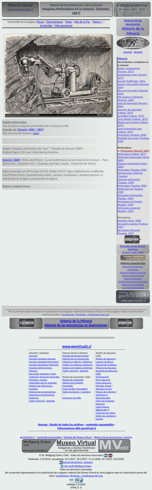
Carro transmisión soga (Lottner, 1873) (130, 130)
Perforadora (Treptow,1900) (132, 169)
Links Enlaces (102, 406)
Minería (122, 58)
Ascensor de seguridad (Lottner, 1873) (129, 111)
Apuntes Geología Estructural (44, 361)
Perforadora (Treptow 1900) (132, 185)
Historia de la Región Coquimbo (72, 384)
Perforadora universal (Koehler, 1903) (129, 209)
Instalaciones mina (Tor (130, 74)
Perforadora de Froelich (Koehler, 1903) (130, 203)
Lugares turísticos (104, 361)
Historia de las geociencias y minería (113, 437)
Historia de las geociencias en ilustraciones (76, 325)
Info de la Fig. (82, 22)
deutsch (138, 52)
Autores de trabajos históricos (77, 367)
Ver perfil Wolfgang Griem (76, 466)
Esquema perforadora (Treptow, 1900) (129, 181)
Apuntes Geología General (42, 358)
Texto (68, 22)
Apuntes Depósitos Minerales (44, 364)
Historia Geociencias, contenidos (132, 268)
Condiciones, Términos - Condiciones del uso (85, 314)
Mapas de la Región (106, 391)
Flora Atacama (103, 379)
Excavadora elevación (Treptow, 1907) (129, 232)
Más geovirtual (63, 25)
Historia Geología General (133, 272)
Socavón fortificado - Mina (131, 81)
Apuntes (33, 355)
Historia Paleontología (133, 275)
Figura (40, 22)
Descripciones (55, 22)
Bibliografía (101, 409)
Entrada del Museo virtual (75, 355)
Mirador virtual (103, 385)
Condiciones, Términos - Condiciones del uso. (79, 475)
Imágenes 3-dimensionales (103, 396)
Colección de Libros (105, 412)
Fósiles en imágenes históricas (77, 364)
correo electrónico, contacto (78, 462)
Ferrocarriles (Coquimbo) (75, 388)
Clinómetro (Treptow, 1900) (132, 135)
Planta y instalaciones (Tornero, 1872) (129, 70)
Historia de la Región (106, 364)
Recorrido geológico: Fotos (42, 373)
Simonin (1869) (11, 160)
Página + (98, 22)
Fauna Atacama (103, 382)
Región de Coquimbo (73, 379)
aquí (36, 133)
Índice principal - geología (42, 400)
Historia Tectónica (133, 278)
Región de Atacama (105, 358)
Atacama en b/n (104, 388)
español (127, 52)
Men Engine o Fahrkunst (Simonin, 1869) (130, 98)
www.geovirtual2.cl (76, 346)
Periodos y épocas (38, 379)
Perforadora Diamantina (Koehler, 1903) (130, 197)
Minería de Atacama (106, 367)
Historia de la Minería (133, 284)
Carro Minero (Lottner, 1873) (133, 119)
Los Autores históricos (133, 287)
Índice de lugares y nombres (76, 391)
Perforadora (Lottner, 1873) (132, 154)
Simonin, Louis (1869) (133, 252)
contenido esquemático (100, 424)
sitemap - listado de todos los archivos (61, 424)
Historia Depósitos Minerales (132, 281)
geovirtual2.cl (27, 437)
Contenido (46, 25)
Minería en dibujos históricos (77, 361)
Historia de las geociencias (42, 391)
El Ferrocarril (102, 376)
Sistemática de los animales (43, 382)
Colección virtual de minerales (44, 376)
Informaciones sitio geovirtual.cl (76, 428)
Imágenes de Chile (71, 397)
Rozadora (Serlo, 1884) (129, 220)
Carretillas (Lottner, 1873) (131, 116)
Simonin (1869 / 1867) (31, 129)
